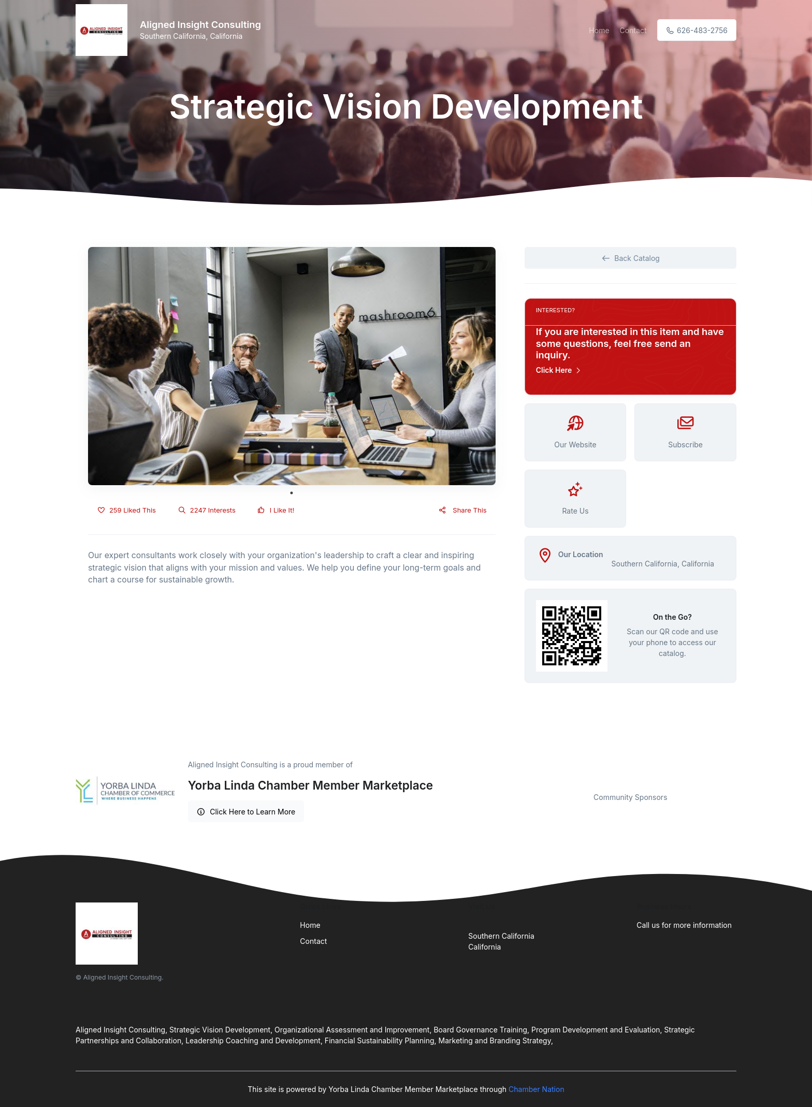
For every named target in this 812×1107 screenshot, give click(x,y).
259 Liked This (126, 510)
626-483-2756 (697, 30)
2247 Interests (207, 510)
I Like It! (275, 510)
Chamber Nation (536, 1089)
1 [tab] (291, 493)
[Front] (104, 30)
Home (599, 30)
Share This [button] (462, 510)
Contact (633, 30)
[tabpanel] (292, 366)
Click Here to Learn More (246, 811)
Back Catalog (630, 258)
